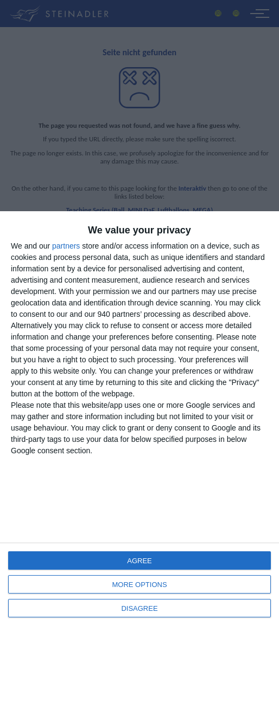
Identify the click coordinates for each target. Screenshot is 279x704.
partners (66, 246)
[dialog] (139, 457)
